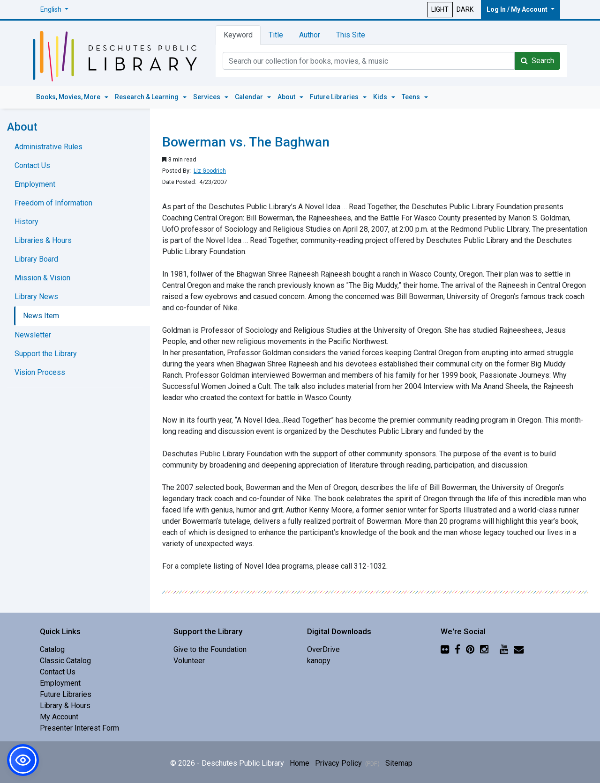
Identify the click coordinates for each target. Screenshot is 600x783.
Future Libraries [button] (335, 97)
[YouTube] (504, 649)
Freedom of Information (53, 202)
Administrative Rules (48, 146)
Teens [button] (411, 97)
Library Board (36, 259)
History (26, 221)
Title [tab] (276, 34)
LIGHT (440, 9)
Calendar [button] (249, 97)
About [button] (287, 97)
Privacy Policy (347, 763)
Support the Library (46, 353)
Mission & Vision (42, 277)
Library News (36, 296)
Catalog (52, 649)
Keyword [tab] (238, 34)
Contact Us (32, 165)
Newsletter (33, 334)
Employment (35, 184)
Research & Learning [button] (147, 97)
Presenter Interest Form (79, 728)
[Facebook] (457, 649)
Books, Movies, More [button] (69, 97)
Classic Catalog (65, 660)
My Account (59, 716)
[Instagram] (484, 649)
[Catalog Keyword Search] (369, 61)
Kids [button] (381, 97)
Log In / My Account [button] (518, 9)
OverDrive (323, 649)
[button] (54, 9)
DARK (465, 9)
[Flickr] (445, 649)
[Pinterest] (470, 649)
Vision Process (40, 372)
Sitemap (398, 763)
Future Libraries (65, 694)
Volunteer (189, 660)
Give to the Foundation (210, 649)
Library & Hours (65, 705)
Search (537, 60)
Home (299, 763)
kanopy (318, 660)
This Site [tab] (350, 34)
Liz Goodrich (210, 171)
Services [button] (207, 97)
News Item (41, 315)
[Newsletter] (519, 649)
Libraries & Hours (43, 240)
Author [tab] (309, 34)
